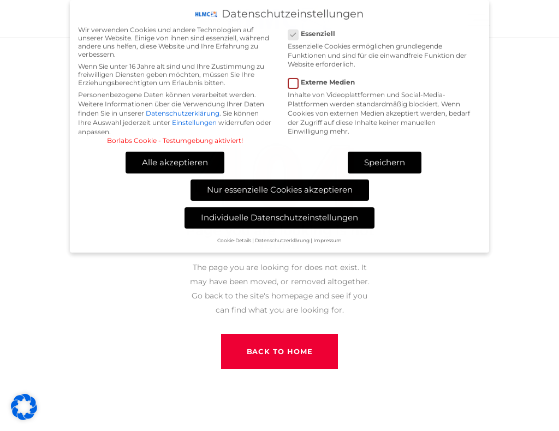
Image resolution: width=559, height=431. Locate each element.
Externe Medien (326, 79)
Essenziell (316, 30)
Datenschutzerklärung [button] (282, 237)
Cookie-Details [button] (234, 237)
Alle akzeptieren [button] (175, 159)
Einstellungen (194, 119)
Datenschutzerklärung (182, 110)
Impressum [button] (327, 237)
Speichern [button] (384, 159)
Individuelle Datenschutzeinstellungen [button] (279, 214)
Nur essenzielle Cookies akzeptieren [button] (280, 186)
